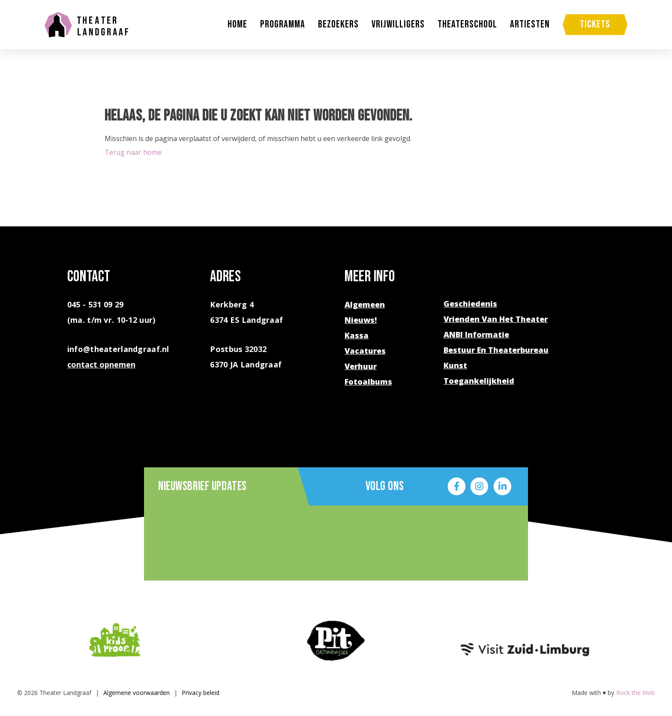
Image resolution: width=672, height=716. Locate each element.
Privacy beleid (200, 693)
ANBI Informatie (476, 334)
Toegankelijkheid (479, 381)
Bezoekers (338, 24)
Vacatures (365, 351)
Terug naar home (133, 152)
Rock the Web (635, 693)
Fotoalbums (368, 381)
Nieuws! (361, 320)
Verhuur (361, 366)
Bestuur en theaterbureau (496, 350)
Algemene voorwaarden (136, 693)
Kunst (455, 365)
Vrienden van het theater (496, 319)
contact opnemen (101, 364)
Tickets (595, 24)
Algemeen (365, 304)
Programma (282, 24)
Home (237, 24)
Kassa (357, 335)
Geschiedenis (470, 303)
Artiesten (530, 24)
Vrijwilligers (398, 24)
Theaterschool (467, 24)
